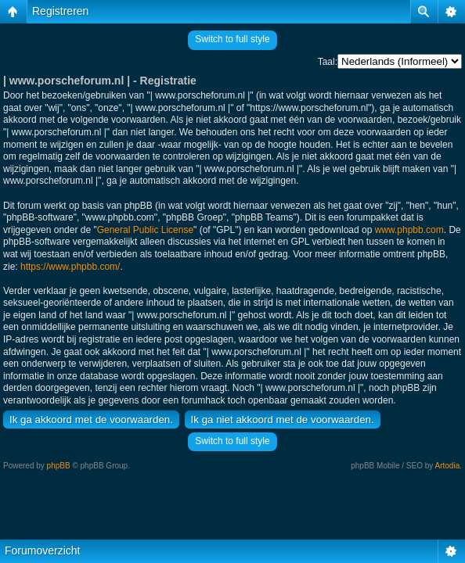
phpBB (58, 465)
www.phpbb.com (409, 229)
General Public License (145, 229)
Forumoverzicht (42, 550)
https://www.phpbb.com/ (70, 266)
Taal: (327, 61)
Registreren (60, 11)
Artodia (447, 465)
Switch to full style (232, 39)
